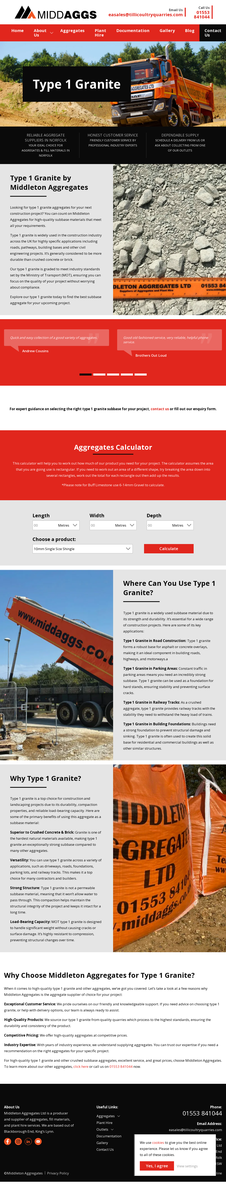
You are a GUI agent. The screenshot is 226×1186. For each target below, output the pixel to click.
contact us (160, 409)
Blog (189, 30)
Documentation (133, 30)
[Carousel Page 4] (127, 375)
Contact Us (105, 1149)
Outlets (102, 1129)
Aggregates (72, 30)
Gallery (167, 30)
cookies (158, 1142)
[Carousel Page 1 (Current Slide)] (86, 375)
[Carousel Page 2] (99, 375)
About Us (40, 33)
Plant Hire (100, 33)
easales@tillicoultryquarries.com (195, 1129)
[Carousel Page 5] (141, 375)
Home (17, 30)
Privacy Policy (58, 1173)
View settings (187, 1166)
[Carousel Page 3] (113, 375)
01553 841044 (202, 1113)
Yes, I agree (157, 1166)
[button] (118, 1115)
